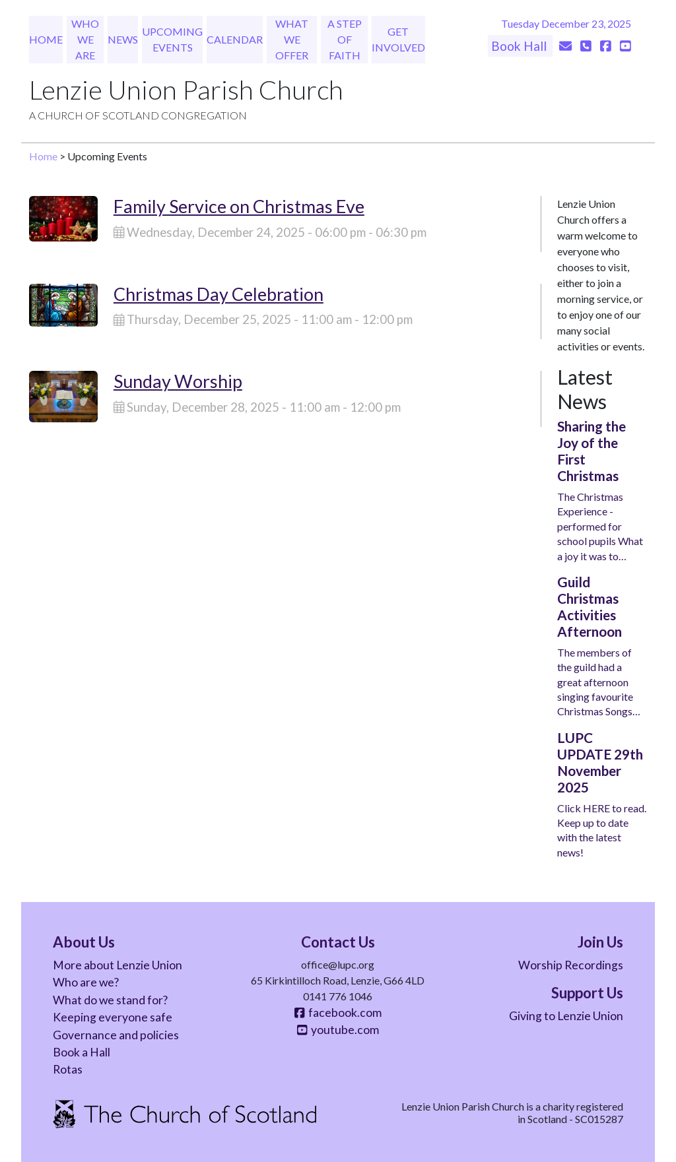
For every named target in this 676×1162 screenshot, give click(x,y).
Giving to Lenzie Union (566, 1016)
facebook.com (338, 1012)
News (123, 39)
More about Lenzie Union (117, 965)
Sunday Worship (178, 381)
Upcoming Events (172, 39)
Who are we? (86, 982)
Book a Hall (81, 1052)
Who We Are (85, 39)
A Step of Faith (344, 39)
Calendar (235, 39)
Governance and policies (116, 1035)
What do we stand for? (110, 1000)
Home (46, 39)
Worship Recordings (570, 965)
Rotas (68, 1069)
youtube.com (338, 1030)
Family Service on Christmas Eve (239, 206)
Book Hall (520, 45)
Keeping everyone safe (112, 1017)
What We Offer (291, 39)
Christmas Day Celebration (218, 294)
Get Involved (398, 39)
